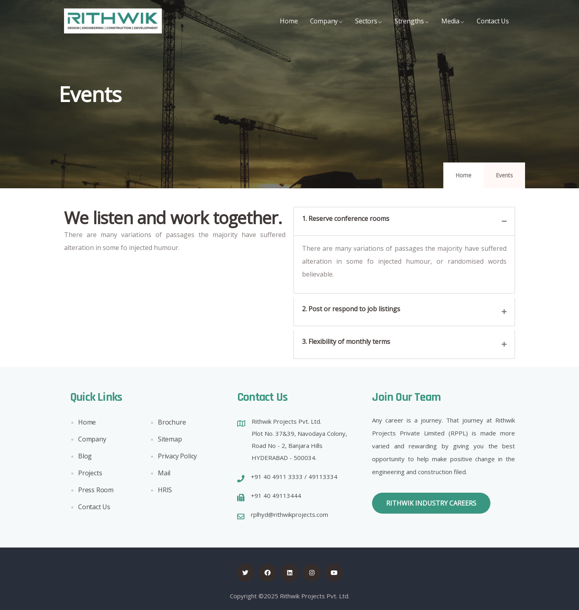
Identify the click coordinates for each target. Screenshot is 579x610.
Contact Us (493, 27)
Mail (164, 474)
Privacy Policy (177, 458)
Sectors (369, 27)
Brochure (172, 424)
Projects (90, 474)
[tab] (404, 221)
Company (326, 27)
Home (289, 27)
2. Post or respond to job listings (351, 308)
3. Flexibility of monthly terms (346, 341)
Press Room (96, 491)
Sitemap (170, 441)
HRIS (165, 491)
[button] (431, 503)
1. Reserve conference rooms (345, 218)
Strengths (412, 27)
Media (453, 27)
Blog (85, 458)
